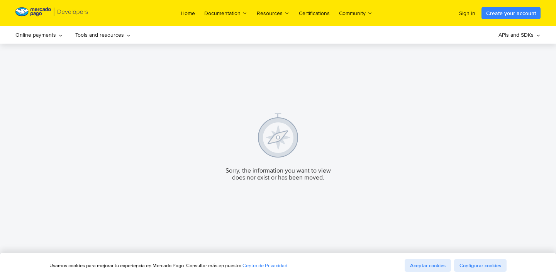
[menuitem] (39, 35)
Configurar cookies (480, 265)
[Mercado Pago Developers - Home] (51, 13)
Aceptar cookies (428, 265)
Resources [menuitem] (273, 13)
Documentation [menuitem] (225, 13)
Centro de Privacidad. (265, 265)
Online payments (39, 35)
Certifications (314, 13)
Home (188, 13)
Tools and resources (103, 35)
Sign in (467, 13)
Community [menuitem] (356, 13)
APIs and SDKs (519, 35)
